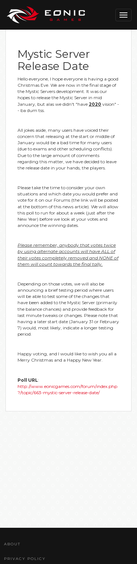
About (12, 544)
